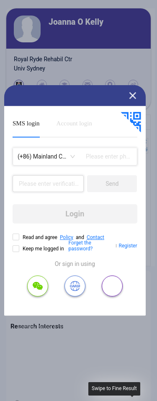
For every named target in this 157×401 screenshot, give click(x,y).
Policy (66, 237)
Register (128, 246)
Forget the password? (81, 246)
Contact (95, 237)
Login (74, 213)
